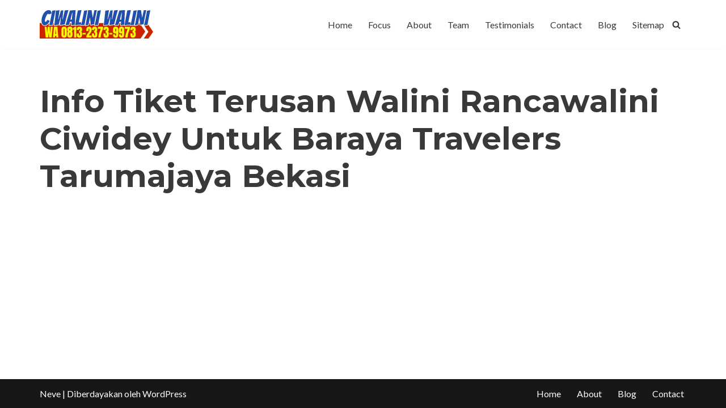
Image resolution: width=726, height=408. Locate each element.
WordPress (164, 393)
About (419, 24)
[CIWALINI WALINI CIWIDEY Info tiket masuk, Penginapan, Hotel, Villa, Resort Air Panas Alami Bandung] (96, 24)
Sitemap (648, 24)
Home (340, 24)
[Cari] (676, 24)
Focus (379, 24)
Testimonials (509, 24)
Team (458, 24)
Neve (50, 393)
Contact (566, 24)
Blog (607, 24)
